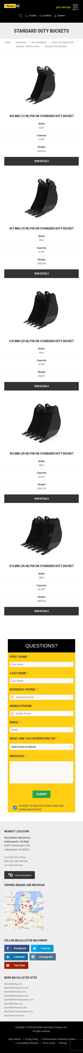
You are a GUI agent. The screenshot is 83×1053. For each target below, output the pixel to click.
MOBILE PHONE (21, 705)
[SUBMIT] (41, 794)
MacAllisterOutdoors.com (16, 996)
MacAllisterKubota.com (15, 991)
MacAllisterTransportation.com (18, 1011)
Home (7, 42)
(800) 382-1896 (11, 861)
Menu (75, 6)
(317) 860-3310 (11, 865)
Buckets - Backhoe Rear (27, 46)
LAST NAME (18, 673)
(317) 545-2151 (63, 7)
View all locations (19, 875)
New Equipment (39, 42)
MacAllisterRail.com (13, 1004)
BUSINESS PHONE (22, 689)
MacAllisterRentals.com (15, 1007)
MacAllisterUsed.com (14, 1015)
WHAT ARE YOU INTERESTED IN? (33, 738)
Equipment (21, 42)
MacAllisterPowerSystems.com (19, 999)
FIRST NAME (18, 656)
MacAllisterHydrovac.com (16, 988)
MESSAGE (17, 756)
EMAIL (14, 722)
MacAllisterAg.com (13, 984)
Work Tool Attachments (63, 42)
